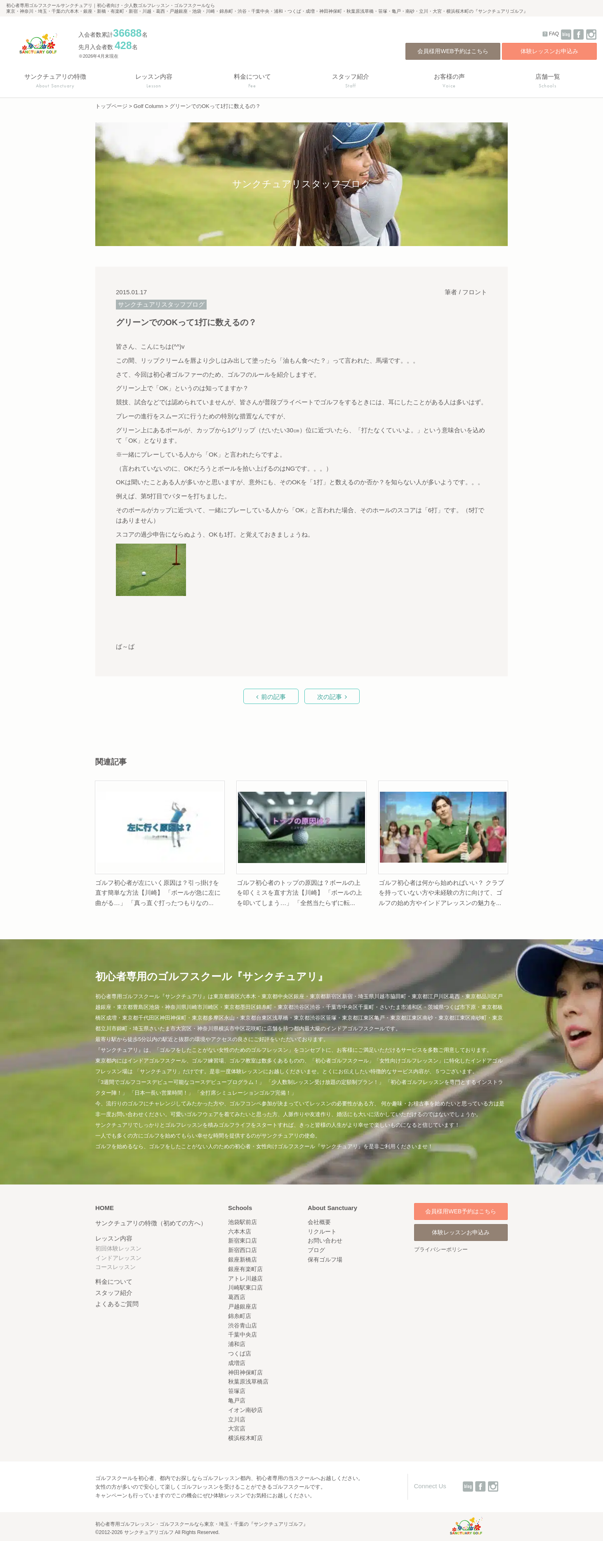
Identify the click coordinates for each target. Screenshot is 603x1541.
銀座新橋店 (242, 1259)
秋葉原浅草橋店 (248, 1381)
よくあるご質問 (117, 1303)
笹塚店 (236, 1391)
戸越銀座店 (242, 1306)
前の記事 (273, 696)
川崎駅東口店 (245, 1287)
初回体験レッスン (118, 1248)
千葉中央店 (242, 1334)
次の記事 (329, 696)
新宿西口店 (242, 1250)
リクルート (322, 1231)
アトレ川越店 (245, 1278)
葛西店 (236, 1297)
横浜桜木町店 (245, 1438)
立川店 (236, 1419)
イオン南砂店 (245, 1410)
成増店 (236, 1363)
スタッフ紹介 (113, 1292)
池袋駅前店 (242, 1222)
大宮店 (236, 1428)
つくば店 (239, 1353)
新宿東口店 (242, 1240)
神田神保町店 (245, 1372)
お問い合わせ (325, 1240)
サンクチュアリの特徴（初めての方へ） (151, 1223)
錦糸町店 (239, 1316)
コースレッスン (115, 1267)
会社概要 (319, 1222)
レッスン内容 (113, 1238)
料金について (113, 1281)
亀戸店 (236, 1400)
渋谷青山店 (242, 1325)
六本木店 (239, 1231)
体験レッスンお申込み (549, 51)
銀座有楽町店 (245, 1269)
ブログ (316, 1250)
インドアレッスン (118, 1258)
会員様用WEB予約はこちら (452, 51)
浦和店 (236, 1344)
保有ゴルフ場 (325, 1259)
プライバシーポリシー (441, 1249)
